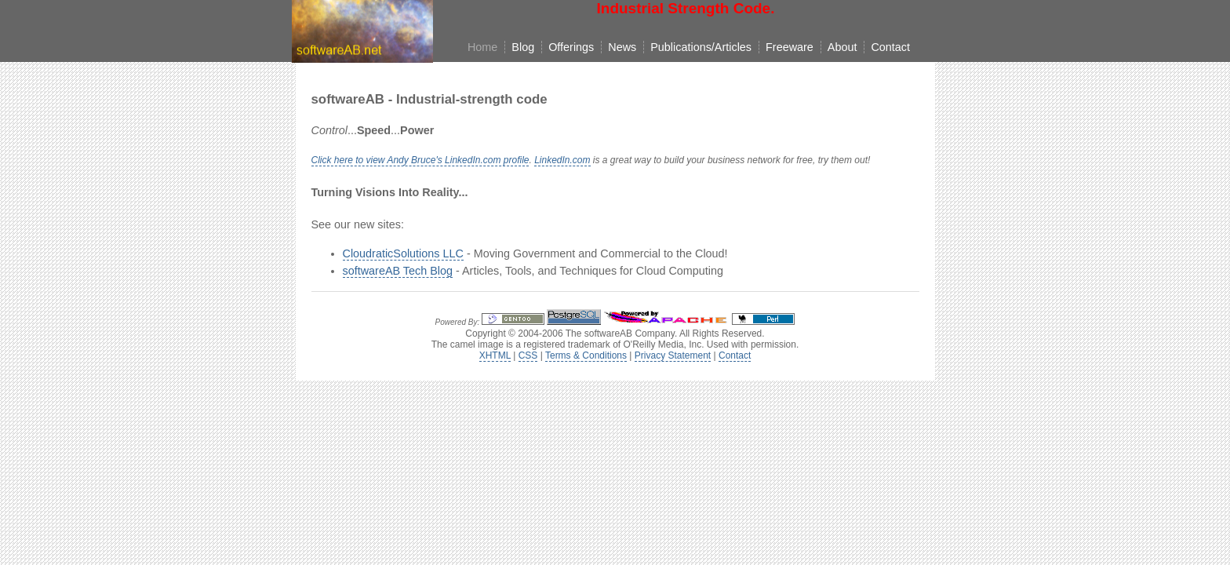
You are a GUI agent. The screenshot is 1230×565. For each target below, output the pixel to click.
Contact (890, 47)
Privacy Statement (673, 355)
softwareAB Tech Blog (398, 270)
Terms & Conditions (586, 355)
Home (482, 47)
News (622, 47)
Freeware (789, 47)
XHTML (495, 355)
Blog (522, 47)
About (842, 47)
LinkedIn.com (562, 160)
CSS (528, 355)
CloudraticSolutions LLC (403, 253)
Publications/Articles (700, 47)
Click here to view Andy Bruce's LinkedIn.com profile (420, 160)
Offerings (571, 47)
